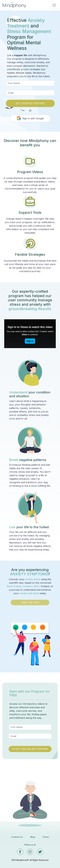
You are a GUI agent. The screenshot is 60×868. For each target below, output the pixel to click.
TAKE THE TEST (30, 602)
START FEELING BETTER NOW (30, 749)
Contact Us (17, 837)
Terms (45, 837)
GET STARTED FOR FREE (30, 103)
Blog (32, 837)
